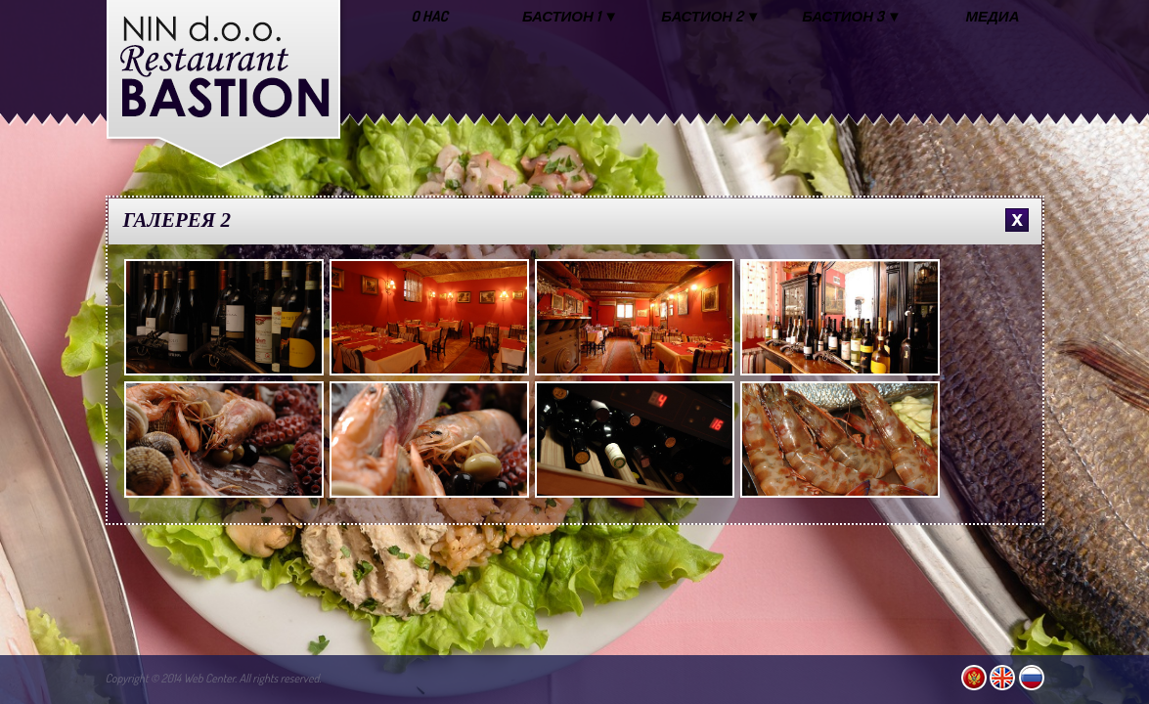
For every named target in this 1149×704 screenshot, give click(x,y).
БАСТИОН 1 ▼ (570, 16)
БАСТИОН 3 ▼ (852, 16)
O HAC (429, 16)
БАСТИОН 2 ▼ (710, 16)
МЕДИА (993, 16)
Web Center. (210, 678)
